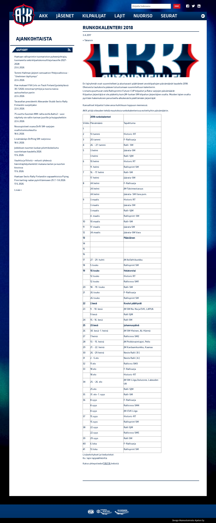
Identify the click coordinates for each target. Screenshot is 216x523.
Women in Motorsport (122, 512)
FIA (90, 512)
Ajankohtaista (34, 39)
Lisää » (18, 190)
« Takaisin (88, 40)
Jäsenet (65, 16)
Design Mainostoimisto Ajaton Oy (188, 520)
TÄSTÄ (107, 463)
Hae (177, 6)
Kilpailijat (94, 16)
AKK (43, 16)
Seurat (169, 16)
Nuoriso (142, 16)
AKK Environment (104, 512)
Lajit (119, 16)
